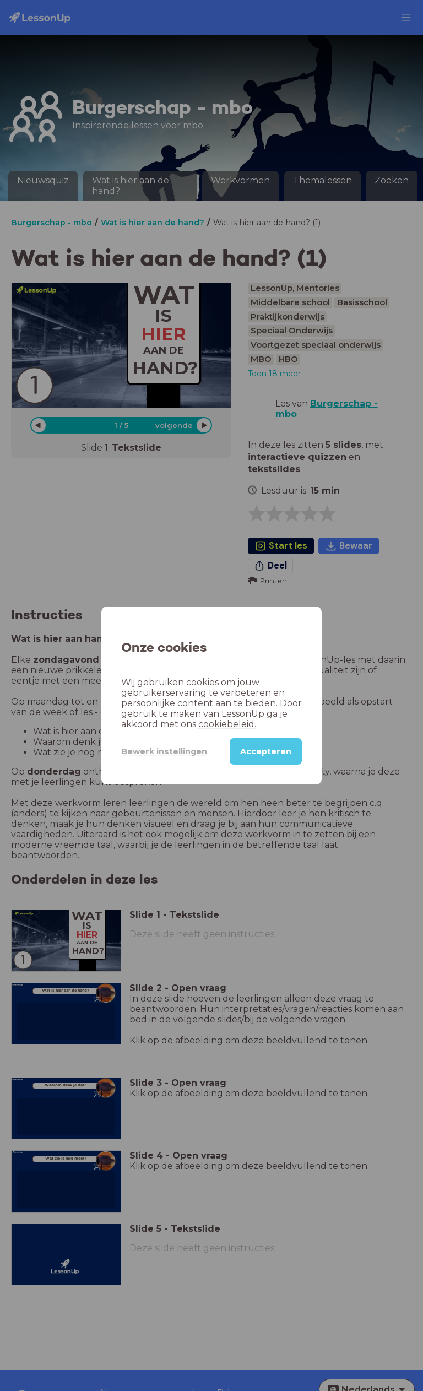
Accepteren (265, 751)
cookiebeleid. (227, 724)
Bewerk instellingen (164, 751)
